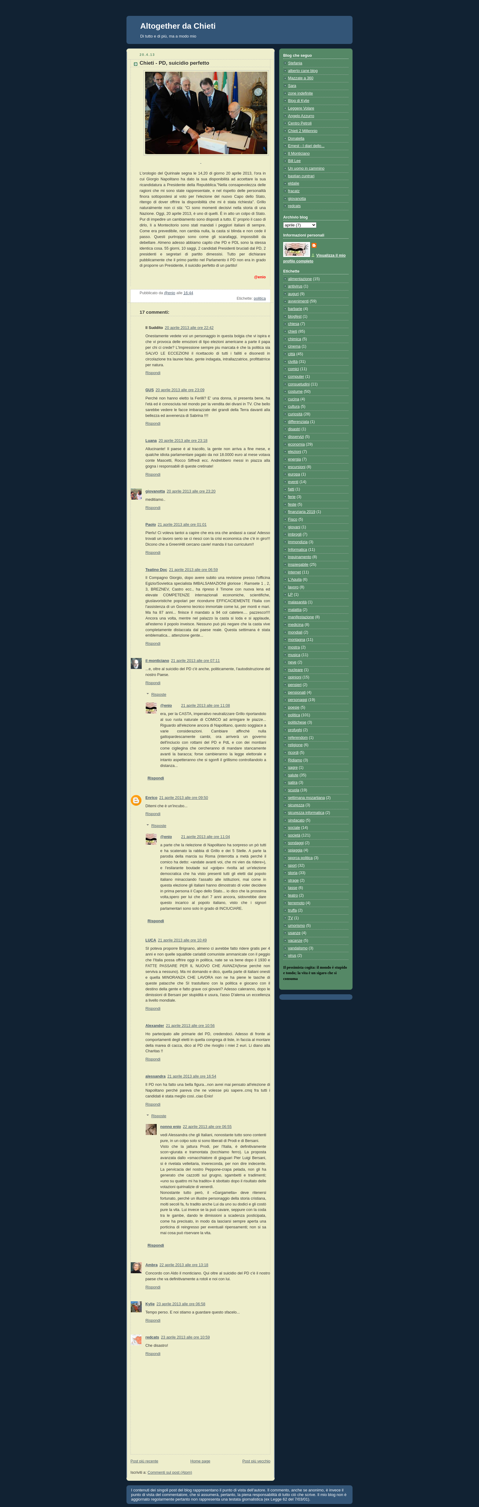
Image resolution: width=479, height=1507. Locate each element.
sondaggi (296, 843)
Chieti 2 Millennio (302, 131)
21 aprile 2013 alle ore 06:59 (193, 570)
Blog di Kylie (298, 101)
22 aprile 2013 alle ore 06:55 (207, 1127)
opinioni (294, 677)
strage (293, 880)
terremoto (296, 903)
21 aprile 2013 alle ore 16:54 (191, 1076)
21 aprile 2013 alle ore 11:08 (205, 705)
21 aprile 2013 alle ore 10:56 (190, 1026)
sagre (293, 767)
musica (294, 655)
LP (290, 594)
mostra (294, 647)
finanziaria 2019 (301, 512)
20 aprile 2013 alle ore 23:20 (191, 491)
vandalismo (298, 948)
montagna (296, 640)
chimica (294, 339)
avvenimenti (298, 301)
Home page (200, 1461)
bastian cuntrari (301, 176)
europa (294, 474)
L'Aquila (295, 579)
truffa (292, 910)
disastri (294, 429)
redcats (152, 1337)
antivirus (295, 286)
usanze (294, 933)
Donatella (296, 138)
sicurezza (296, 805)
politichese (297, 722)
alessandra (155, 1076)
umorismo (296, 925)
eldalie (293, 183)
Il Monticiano (299, 153)
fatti (291, 489)
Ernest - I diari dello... (306, 146)
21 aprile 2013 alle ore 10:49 (182, 940)
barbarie (295, 309)
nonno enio (170, 1127)
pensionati (297, 692)
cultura (294, 406)
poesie (293, 707)
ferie (292, 497)
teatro (293, 895)
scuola (293, 790)
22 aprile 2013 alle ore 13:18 (183, 1265)
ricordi (293, 752)
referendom (298, 737)
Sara (292, 86)
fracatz (294, 191)
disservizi (296, 437)
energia (294, 459)
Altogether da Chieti (178, 26)
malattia (295, 610)
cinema (294, 346)
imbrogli (295, 534)
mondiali (295, 632)
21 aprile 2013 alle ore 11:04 (205, 837)
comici (293, 369)
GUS (149, 390)
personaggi (297, 700)
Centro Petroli (300, 123)
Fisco (292, 519)
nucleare (295, 670)
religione (295, 745)
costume (295, 391)
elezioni (294, 452)
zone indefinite (300, 93)
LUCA (150, 940)
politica (260, 298)
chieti (292, 331)
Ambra (151, 1265)
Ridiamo (295, 760)
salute (293, 775)
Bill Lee (294, 161)
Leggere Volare (301, 108)
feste (292, 504)
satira (293, 782)
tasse (292, 888)
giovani (294, 527)
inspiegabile (298, 564)
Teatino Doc (156, 570)
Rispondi (152, 373)
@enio (166, 705)
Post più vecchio (256, 1461)
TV (290, 918)
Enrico (151, 798)
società (294, 835)
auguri (293, 294)
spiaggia (295, 850)
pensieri (295, 685)
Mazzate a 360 (300, 78)
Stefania (295, 63)
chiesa (293, 324)
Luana (151, 441)
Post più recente (144, 1461)
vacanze (295, 940)
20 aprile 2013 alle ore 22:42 (189, 328)
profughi (295, 730)
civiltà (293, 362)
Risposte (158, 694)
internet (294, 572)
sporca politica (300, 858)
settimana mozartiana (306, 798)
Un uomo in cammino (306, 168)
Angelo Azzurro (301, 116)
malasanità (297, 602)
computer (296, 376)
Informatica (297, 550)
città (291, 354)
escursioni (296, 467)
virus (292, 955)
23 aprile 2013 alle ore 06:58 (180, 1304)
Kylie (150, 1304)
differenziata (298, 422)
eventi (293, 482)
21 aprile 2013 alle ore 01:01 (182, 524)
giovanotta (155, 491)
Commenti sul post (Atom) (170, 1472)
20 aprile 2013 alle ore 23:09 (179, 390)
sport (292, 865)
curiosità (295, 414)
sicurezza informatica (306, 813)
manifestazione (301, 617)
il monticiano (157, 661)
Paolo (150, 524)
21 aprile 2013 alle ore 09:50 (183, 798)
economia (296, 444)
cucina (293, 399)
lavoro (293, 587)
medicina (295, 625)
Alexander (154, 1026)
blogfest (295, 316)
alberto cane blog (303, 71)
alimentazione (300, 279)
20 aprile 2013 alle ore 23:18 (183, 441)
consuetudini (299, 384)
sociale (294, 828)
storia (293, 873)
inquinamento (299, 557)
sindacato (296, 820)
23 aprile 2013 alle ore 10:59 (185, 1337)
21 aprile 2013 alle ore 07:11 (195, 661)
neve (292, 662)
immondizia (298, 542)
